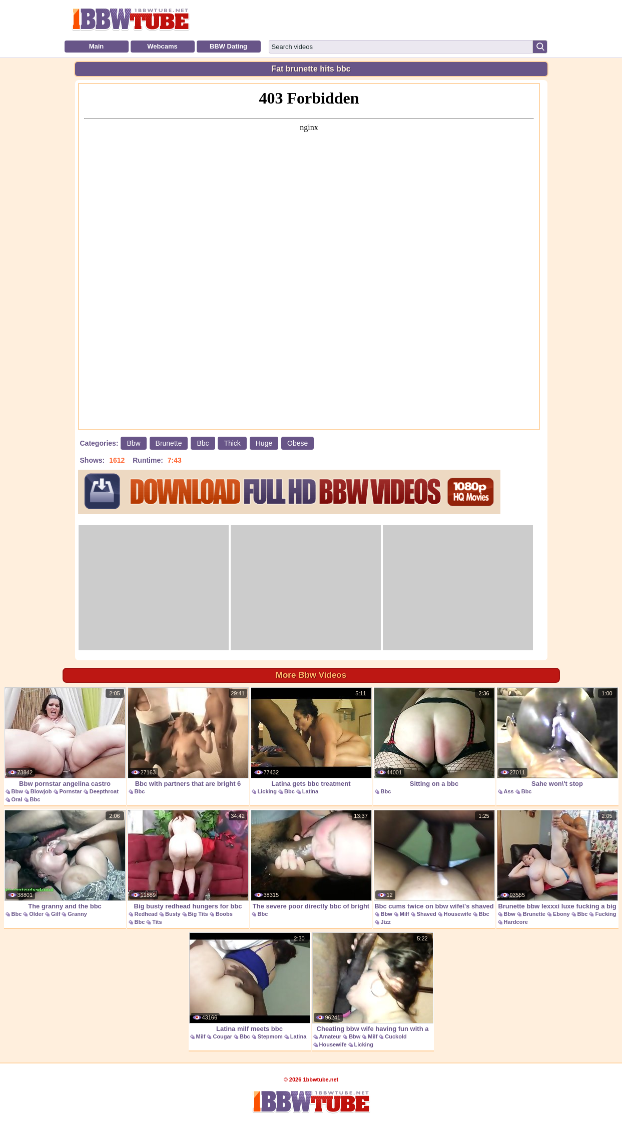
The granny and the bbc (65, 860)
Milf (404, 914)
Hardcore (516, 922)
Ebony (561, 914)
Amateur (330, 1036)
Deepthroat (104, 791)
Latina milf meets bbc (249, 982)
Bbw (133, 443)
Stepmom (270, 1036)
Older (36, 914)
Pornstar (71, 791)
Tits (157, 922)
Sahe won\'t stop (557, 737)
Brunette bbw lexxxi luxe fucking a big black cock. (557, 865)
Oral (17, 799)
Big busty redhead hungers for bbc (188, 860)
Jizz (386, 922)
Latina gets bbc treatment (311, 737)
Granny (77, 914)
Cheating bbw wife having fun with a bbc (372, 987)
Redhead (146, 914)
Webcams (162, 46)
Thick (232, 443)
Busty (173, 914)
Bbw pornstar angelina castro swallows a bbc (65, 742)
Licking (267, 791)
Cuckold (395, 1036)
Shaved (426, 914)
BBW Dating (228, 46)
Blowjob (41, 791)
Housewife (457, 914)
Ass (509, 791)
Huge (264, 443)
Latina (310, 791)
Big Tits (198, 914)
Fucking (605, 914)
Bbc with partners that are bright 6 (188, 737)
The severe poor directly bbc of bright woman (311, 865)
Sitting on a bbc (434, 737)
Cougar (222, 1036)
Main (96, 46)
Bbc (203, 443)
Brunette (169, 443)
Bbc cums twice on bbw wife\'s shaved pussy (434, 865)
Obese (297, 443)
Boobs (224, 914)
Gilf (55, 914)
